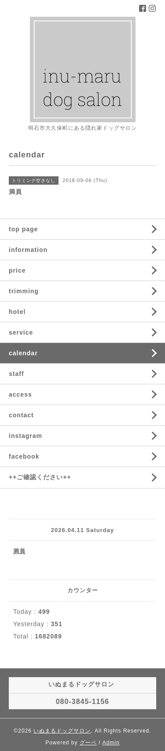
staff (16, 373)
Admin (111, 743)
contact (21, 415)
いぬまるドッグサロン (62, 731)
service (21, 332)
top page (23, 229)
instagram (25, 435)
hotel (17, 311)
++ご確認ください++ (40, 477)
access (20, 394)
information (28, 249)
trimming (24, 291)
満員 (19, 551)
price (17, 270)
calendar (23, 353)
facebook (24, 456)
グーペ (88, 743)
